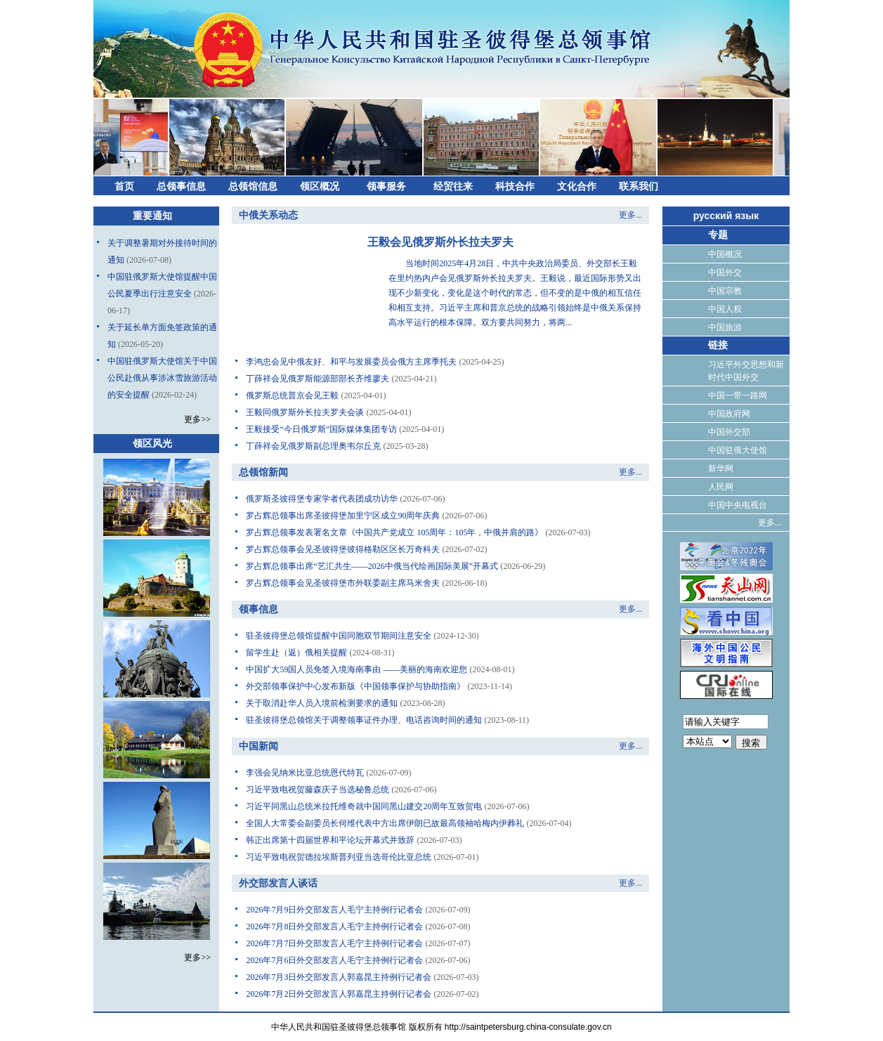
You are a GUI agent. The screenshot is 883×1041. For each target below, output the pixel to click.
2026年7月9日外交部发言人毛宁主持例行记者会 (334, 910)
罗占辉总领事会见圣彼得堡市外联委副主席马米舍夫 (343, 583)
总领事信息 (181, 186)
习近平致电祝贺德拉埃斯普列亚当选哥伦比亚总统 (338, 857)
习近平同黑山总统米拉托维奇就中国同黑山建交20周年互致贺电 (364, 806)
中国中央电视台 (737, 505)
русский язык (726, 215)
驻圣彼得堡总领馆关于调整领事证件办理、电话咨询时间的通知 (364, 720)
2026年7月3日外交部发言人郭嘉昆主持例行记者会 (338, 977)
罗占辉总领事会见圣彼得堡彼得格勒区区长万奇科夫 (343, 549)
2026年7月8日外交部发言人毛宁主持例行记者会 (334, 926)
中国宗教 (725, 291)
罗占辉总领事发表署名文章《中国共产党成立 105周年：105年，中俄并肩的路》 (394, 532)
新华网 (720, 468)
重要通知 (152, 216)
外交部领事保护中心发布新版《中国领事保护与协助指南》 (355, 686)
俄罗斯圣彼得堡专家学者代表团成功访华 (322, 499)
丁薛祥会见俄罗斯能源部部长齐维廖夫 (317, 379)
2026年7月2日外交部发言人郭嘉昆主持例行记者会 (338, 994)
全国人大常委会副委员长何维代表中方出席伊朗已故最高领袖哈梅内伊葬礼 (385, 823)
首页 (124, 186)
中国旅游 (725, 327)
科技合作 (515, 186)
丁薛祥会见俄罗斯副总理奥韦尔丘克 (313, 446)
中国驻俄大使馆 (737, 450)
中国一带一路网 (737, 395)
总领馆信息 (252, 186)
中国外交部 (729, 432)
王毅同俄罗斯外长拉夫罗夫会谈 (305, 412)
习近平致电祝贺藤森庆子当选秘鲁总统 (317, 789)
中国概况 (725, 254)
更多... (630, 215)
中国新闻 (258, 746)
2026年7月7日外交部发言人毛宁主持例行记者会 (334, 943)
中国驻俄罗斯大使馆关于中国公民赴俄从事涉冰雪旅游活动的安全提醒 (162, 378)
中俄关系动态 (268, 215)
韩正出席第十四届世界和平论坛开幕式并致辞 (330, 840)
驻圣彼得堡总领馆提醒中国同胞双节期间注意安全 (338, 636)
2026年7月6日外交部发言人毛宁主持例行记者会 (334, 960)
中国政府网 (729, 414)
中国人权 (725, 309)
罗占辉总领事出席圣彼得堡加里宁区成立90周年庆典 (343, 515)
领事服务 (386, 186)
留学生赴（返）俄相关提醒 (296, 652)
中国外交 (725, 272)
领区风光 (152, 443)
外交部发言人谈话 (278, 883)
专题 (718, 235)
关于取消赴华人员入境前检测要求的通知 (322, 703)
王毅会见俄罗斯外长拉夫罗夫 (440, 242)
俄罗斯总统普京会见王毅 (292, 395)
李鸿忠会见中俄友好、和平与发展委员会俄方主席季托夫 (351, 362)
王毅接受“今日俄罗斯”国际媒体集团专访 (321, 429)
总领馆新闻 (263, 472)
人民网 (720, 487)
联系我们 (638, 186)
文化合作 (576, 186)
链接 (718, 345)
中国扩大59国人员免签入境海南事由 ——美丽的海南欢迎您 (356, 669)
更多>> (197, 419)
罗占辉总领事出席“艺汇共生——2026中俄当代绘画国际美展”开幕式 (372, 566)
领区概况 (319, 186)
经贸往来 (453, 186)
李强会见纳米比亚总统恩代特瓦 (305, 773)
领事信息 (258, 609)
